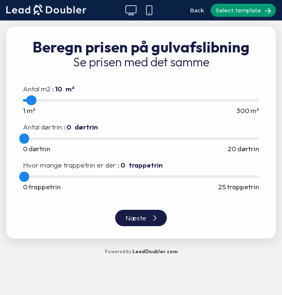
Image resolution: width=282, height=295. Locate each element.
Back (197, 10)
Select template (243, 10)
